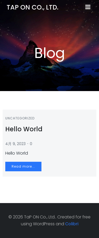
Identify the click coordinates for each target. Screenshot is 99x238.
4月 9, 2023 (15, 143)
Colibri (71, 224)
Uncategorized (20, 118)
